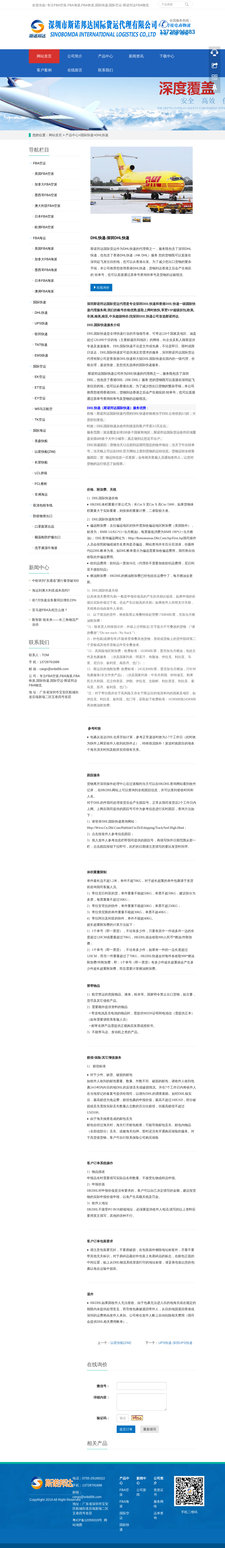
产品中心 (105, 56)
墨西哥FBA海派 (46, 270)
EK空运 (40, 377)
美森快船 (41, 441)
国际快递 (86, 135)
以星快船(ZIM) (120, 1343)
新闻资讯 (136, 56)
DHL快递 (101, 135)
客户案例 (44, 70)
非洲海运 (41, 494)
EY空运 (40, 398)
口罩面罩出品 (44, 526)
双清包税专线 (43, 505)
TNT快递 (41, 345)
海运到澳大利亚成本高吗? (51, 590)
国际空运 (39, 366)
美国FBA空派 (44, 173)
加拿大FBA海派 (46, 259)
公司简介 (74, 56)
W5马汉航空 (44, 409)
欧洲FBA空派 (44, 227)
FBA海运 (39, 238)
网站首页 (44, 56)
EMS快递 (41, 355)
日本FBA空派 (44, 216)
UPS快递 (41, 323)
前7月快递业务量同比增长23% (54, 600)
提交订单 (125, 1429)
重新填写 (149, 1429)
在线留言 (74, 70)
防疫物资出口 (43, 516)
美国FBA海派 (44, 248)
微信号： (103, 1386)
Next (186, 180)
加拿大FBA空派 (46, 184)
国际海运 (39, 430)
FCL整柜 (41, 484)
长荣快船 (41, 462)
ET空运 (40, 387)
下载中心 (166, 56)
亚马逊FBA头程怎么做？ (50, 610)
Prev (96, 180)
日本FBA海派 (44, 280)
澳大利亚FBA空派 (47, 206)
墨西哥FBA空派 (46, 195)
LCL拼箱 (41, 473)
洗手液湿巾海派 (46, 548)
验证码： (103, 1418)
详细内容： (101, 1397)
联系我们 (105, 70)
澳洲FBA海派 (44, 291)
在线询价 (101, 287)
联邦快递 (41, 334)
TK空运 (40, 419)
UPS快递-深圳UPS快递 (175, 1343)
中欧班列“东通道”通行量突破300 (55, 580)
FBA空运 (39, 163)
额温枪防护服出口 (48, 537)
